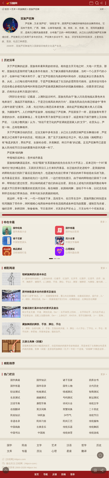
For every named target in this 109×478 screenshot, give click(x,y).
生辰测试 (15, 397)
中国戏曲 (15, 427)
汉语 (69, 445)
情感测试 (67, 391)
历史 (98, 445)
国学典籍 (15, 380)
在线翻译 (15, 409)
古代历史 (94, 386)
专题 (24, 451)
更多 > (104, 268)
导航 (45, 474)
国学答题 (15, 386)
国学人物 (67, 386)
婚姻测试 (41, 397)
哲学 (84, 445)
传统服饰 (94, 421)
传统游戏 (94, 432)
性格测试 (41, 391)
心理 (54, 451)
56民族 (41, 415)
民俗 (24, 445)
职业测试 (15, 391)
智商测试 (94, 391)
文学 (39, 445)
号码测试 (67, 397)
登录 (72, 474)
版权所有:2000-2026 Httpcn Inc (19, 467)
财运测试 (94, 397)
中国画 (41, 432)
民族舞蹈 (22, 9)
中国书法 (15, 432)
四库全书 (94, 380)
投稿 (63, 474)
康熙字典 (41, 403)
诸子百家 (67, 380)
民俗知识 (15, 415)
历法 (39, 451)
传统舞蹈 (94, 427)
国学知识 (41, 380)
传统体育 (67, 432)
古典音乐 (41, 427)
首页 (5, 9)
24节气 (67, 415)
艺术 (13, 9)
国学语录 (41, 386)
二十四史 (94, 409)
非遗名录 (15, 421)
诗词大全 (67, 403)
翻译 (84, 451)
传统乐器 (67, 427)
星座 (69, 451)
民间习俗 (41, 421)
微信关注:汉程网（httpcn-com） (20, 463)
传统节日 (94, 415)
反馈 (54, 474)
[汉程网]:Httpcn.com (14, 459)
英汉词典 (41, 409)
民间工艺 (67, 421)
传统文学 (94, 403)
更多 (102, 222)
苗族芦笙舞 (34, 9)
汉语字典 (15, 403)
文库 (9, 451)
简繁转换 (67, 409)
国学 (9, 445)
